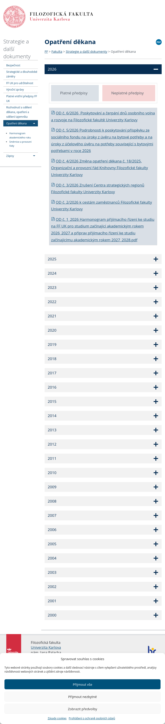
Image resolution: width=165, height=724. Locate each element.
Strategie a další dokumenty (86, 51)
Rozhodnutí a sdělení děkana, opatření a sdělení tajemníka (19, 111)
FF (46, 51)
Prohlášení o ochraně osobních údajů (92, 718)
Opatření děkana (16, 123)
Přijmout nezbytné (82, 696)
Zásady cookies (57, 718)
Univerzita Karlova (46, 647)
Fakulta (57, 51)
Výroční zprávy (15, 89)
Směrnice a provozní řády (20, 144)
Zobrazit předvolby (82, 709)
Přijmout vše (82, 684)
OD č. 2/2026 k (66, 202)
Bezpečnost (13, 65)
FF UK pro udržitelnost (19, 83)
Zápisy (10, 156)
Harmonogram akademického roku (20, 135)
